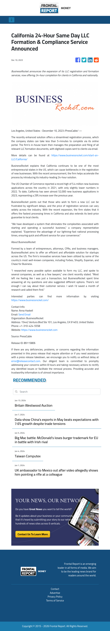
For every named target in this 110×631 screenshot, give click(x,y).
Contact (55, 588)
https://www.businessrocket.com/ (30, 300)
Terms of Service (55, 600)
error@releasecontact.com (25, 361)
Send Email (24, 314)
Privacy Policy (55, 596)
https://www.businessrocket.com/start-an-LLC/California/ (55, 157)
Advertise (55, 592)
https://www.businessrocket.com (39, 329)
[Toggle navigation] (11, 19)
